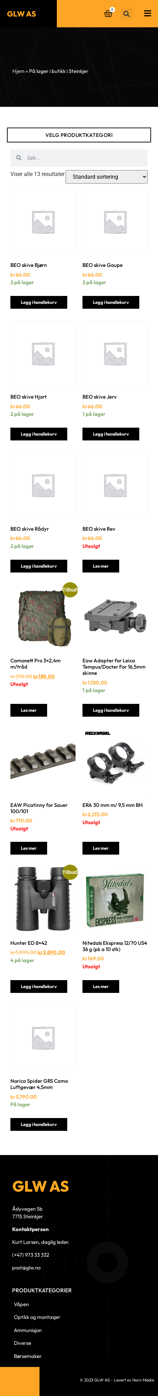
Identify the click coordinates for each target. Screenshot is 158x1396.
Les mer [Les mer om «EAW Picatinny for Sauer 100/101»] (29, 848)
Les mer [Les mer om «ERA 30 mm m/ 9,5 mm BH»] (101, 848)
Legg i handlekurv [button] (39, 302)
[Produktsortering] (106, 177)
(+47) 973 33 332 (30, 1254)
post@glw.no (26, 1267)
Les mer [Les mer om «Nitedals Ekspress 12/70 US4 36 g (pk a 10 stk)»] (101, 986)
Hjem (18, 71)
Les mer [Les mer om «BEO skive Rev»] (101, 566)
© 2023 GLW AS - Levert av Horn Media (117, 1380)
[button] (126, 13)
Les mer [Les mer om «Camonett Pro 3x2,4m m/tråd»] (29, 710)
